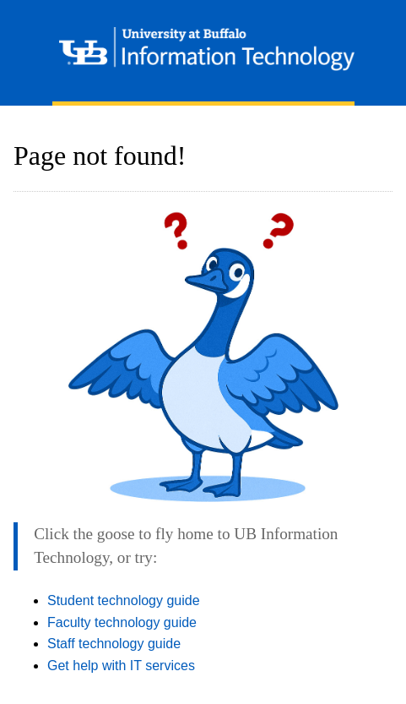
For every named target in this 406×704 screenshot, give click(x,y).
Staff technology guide (114, 643)
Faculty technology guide (122, 622)
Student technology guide (123, 600)
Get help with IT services (121, 665)
